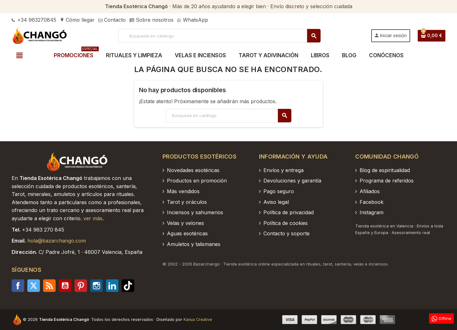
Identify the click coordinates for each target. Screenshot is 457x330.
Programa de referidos (387, 180)
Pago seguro (278, 191)
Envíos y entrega (283, 170)
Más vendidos (183, 191)
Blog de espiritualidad (385, 170)
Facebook (18, 285)
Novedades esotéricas (193, 170)
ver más (92, 218)
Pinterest (80, 285)
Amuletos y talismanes (193, 244)
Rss (49, 285)
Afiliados (370, 191)
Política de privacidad (288, 212)
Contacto (112, 20)
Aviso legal (276, 202)
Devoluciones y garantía (292, 180)
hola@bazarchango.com (56, 241)
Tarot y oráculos (187, 202)
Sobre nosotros (151, 20)
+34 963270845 (34, 20)
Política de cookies (285, 223)
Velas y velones (185, 223)
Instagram (96, 285)
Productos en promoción (197, 180)
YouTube (65, 285)
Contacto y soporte (286, 233)
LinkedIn (112, 285)
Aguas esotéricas (187, 233)
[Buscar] (219, 35)
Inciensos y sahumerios (195, 212)
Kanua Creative (198, 319)
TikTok (128, 285)
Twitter (33, 285)
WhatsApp (192, 20)
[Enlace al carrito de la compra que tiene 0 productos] (431, 35)
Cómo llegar (77, 20)
